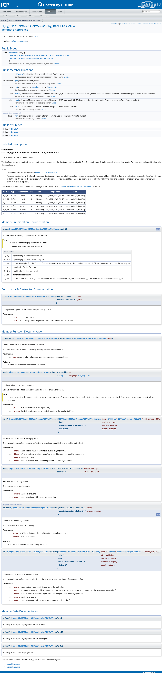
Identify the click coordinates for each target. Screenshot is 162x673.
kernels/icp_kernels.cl (46, 172)
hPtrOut (14, 135)
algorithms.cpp (13, 665)
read (17, 100)
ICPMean (19, 74)
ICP (10, 20)
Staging (35, 87)
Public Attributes (143, 24)
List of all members (155, 24)
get (16, 80)
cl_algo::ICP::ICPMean (17, 228)
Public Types (115, 24)
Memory (13, 52)
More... (37, 36)
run (16, 106)
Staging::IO (52, 87)
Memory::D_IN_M (17, 58)
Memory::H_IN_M (32, 55)
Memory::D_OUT (47, 58)
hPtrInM (14, 132)
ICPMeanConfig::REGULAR (79, 185)
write (17, 93)
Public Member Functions (128, 24)
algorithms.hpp (19, 41)
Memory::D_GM (32, 58)
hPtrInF (14, 129)
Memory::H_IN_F (17, 55)
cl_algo (3, 20)
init (16, 87)
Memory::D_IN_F (63, 55)
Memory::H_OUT (48, 55)
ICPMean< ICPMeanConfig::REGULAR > (28, 20)
